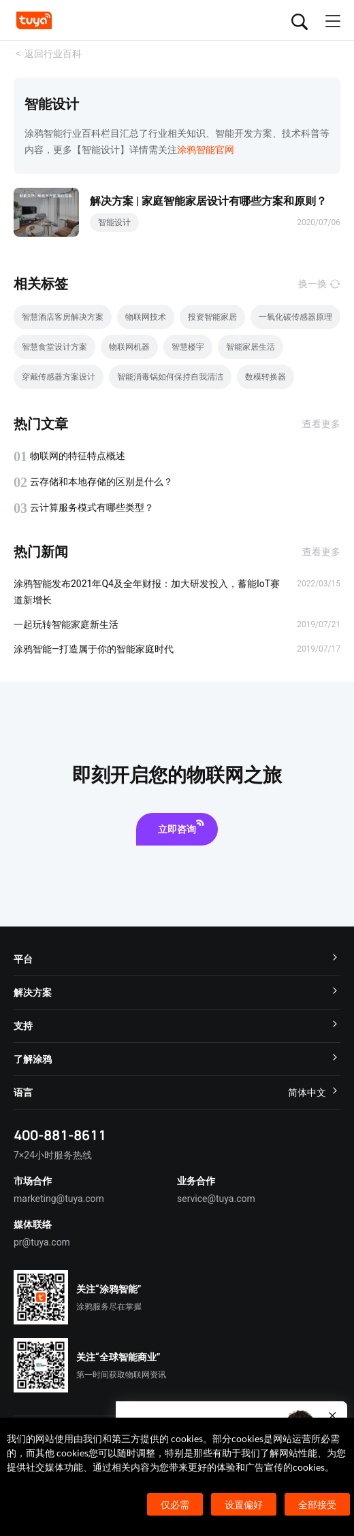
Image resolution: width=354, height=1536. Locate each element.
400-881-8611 (60, 1135)
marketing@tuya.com (59, 1198)
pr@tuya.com (42, 1242)
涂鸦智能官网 (205, 149)
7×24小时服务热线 (53, 1155)
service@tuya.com (216, 1198)
